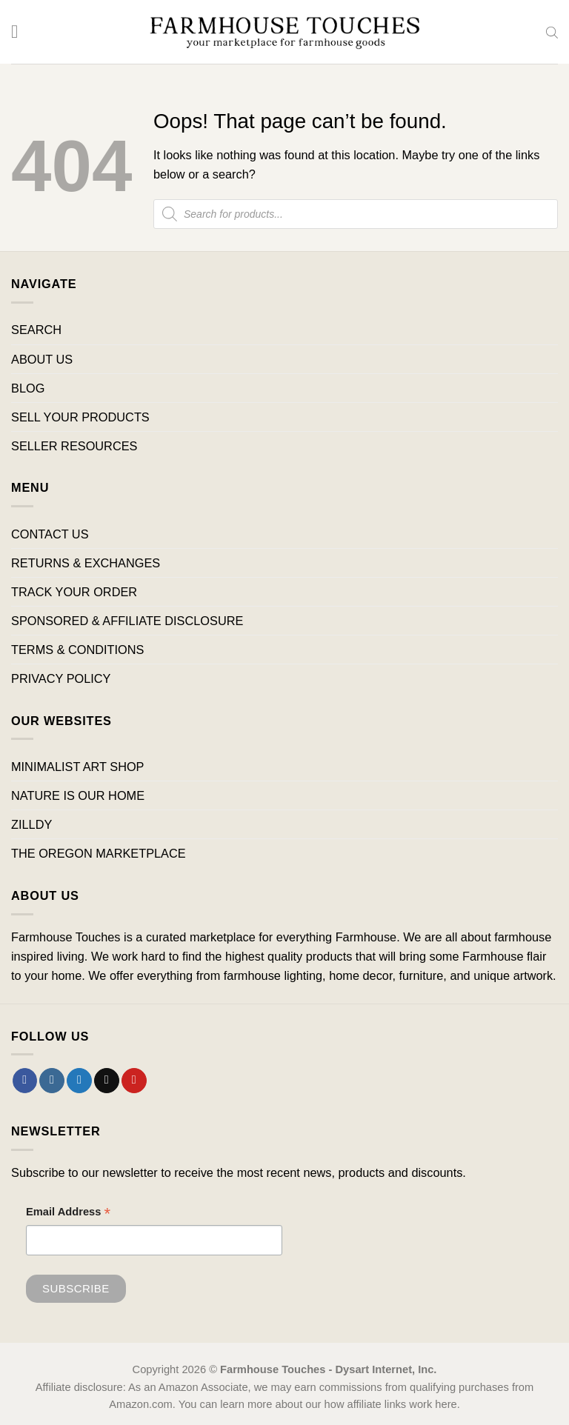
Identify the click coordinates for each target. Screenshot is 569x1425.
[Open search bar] (552, 32)
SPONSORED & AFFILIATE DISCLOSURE (127, 620)
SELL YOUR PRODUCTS (80, 417)
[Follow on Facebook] (25, 1080)
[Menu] (20, 31)
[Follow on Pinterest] (134, 1080)
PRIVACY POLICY (60, 678)
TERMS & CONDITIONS (77, 649)
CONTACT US (50, 534)
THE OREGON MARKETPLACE (98, 853)
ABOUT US (42, 359)
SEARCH (36, 329)
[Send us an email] (106, 1080)
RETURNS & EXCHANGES (85, 563)
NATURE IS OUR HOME (77, 795)
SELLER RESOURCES (74, 446)
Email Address (68, 1213)
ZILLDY (31, 824)
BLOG (27, 388)
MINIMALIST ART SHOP (77, 766)
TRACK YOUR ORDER (74, 591)
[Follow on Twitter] (79, 1080)
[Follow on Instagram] (51, 1080)
